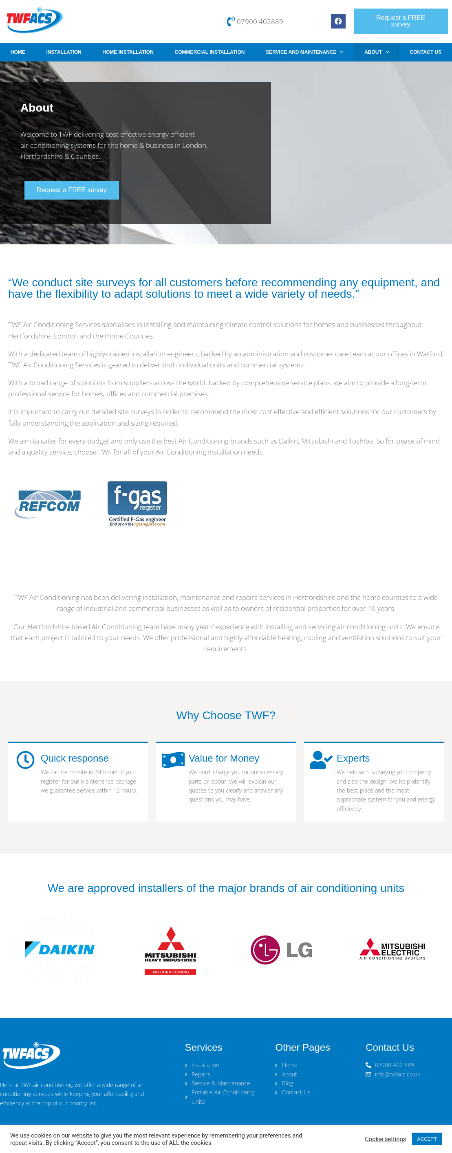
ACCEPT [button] (427, 1139)
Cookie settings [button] (385, 1139)
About (376, 52)
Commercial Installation (210, 52)
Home (18, 52)
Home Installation (128, 52)
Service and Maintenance (304, 52)
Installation (63, 52)
